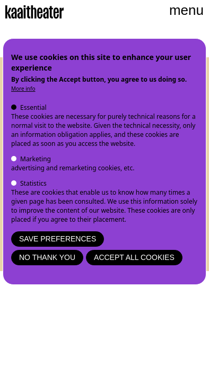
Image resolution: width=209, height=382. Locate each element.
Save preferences (57, 239)
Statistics (33, 183)
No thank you (47, 257)
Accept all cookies (134, 257)
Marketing (35, 158)
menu (186, 10)
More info (23, 88)
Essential (33, 107)
